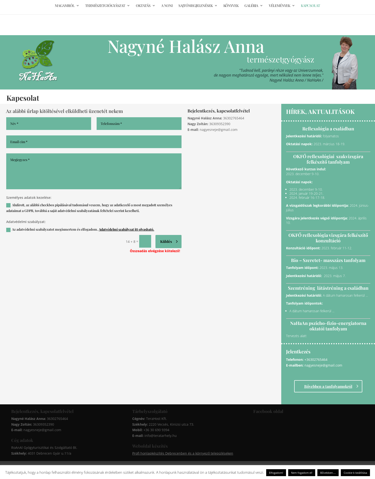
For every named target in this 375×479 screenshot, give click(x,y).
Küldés (166, 241)
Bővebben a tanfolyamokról (328, 386)
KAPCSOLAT (310, 6)
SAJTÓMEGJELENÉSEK (195, 6)
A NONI (166, 6)
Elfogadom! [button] (276, 472)
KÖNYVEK (230, 6)
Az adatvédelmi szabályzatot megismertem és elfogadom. (80, 229)
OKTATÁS (143, 6)
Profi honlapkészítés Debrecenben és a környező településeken (182, 453)
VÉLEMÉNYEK (279, 6)
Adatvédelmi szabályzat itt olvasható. (126, 229)
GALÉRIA (251, 6)
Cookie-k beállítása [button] (355, 472)
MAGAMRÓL (64, 6)
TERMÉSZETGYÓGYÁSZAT (105, 6)
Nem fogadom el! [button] (301, 472)
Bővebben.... (328, 472)
